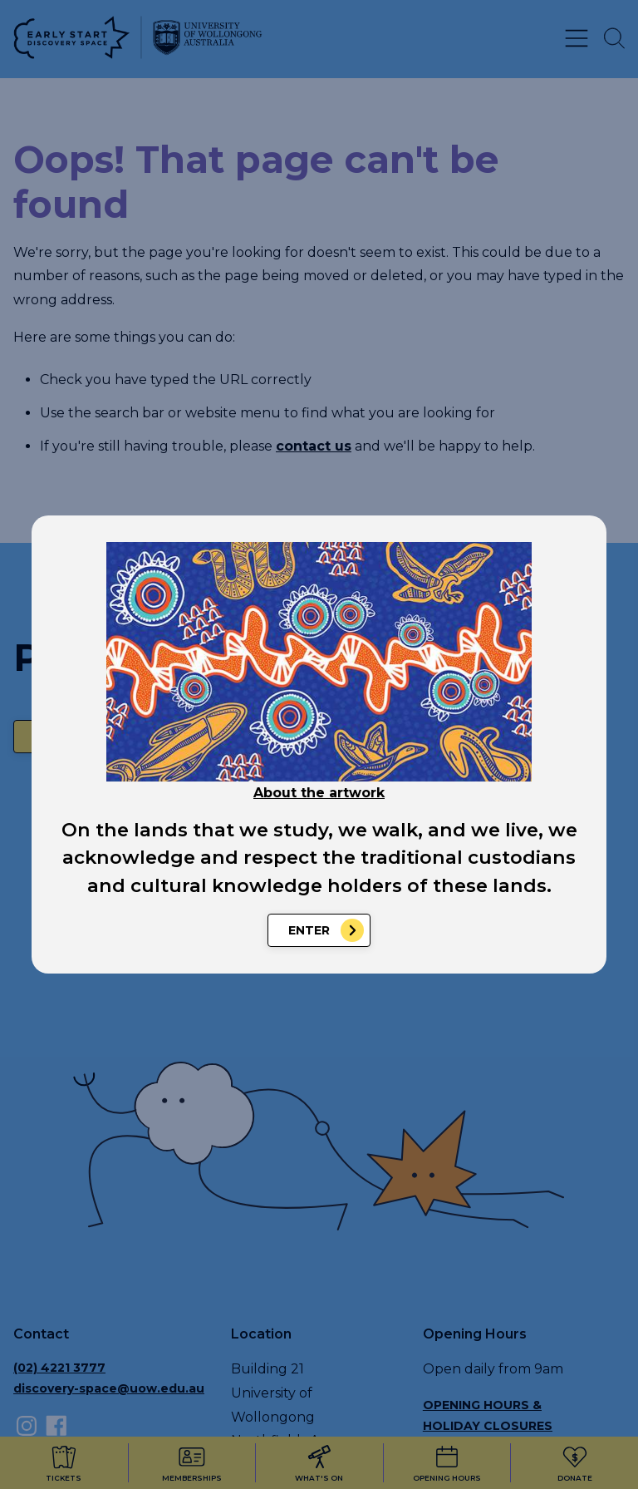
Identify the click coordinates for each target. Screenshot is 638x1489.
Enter (309, 930)
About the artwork (319, 793)
